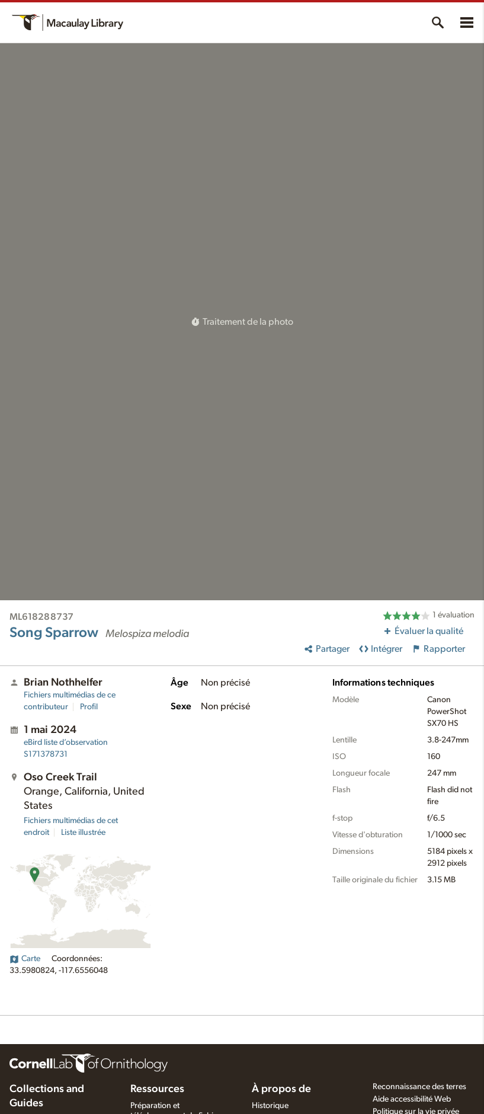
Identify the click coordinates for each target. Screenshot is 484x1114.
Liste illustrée (83, 832)
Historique (270, 1106)
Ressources (157, 1089)
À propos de (281, 1089)
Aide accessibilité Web (412, 1099)
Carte (24, 959)
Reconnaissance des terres (419, 1087)
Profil (89, 707)
